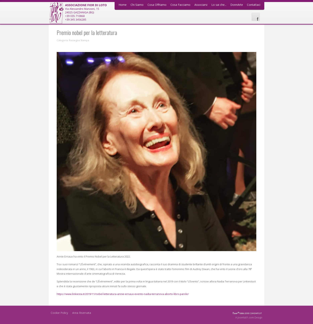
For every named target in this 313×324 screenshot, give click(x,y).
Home (123, 5)
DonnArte (236, 5)
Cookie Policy (59, 313)
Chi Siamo (137, 5)
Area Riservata (81, 313)
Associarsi (200, 5)
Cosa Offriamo (157, 5)
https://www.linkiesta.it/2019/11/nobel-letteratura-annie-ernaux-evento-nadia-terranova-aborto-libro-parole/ (123, 294)
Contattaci (253, 5)
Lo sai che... (218, 5)
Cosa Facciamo (180, 5)
